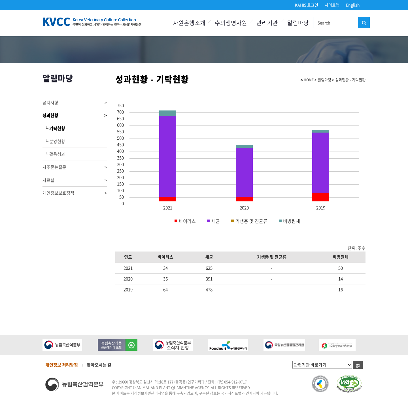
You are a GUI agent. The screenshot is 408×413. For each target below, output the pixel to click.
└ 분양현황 (53, 141)
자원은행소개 (189, 23)
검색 (363, 23)
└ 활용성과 (53, 154)
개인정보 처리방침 (61, 365)
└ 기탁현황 (53, 128)
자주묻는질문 (74, 167)
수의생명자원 (231, 23)
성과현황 (74, 115)
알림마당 (298, 23)
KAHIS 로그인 (306, 5)
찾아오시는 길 (99, 365)
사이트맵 (332, 5)
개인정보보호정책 (74, 193)
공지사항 (74, 102)
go (358, 365)
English (353, 5)
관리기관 (267, 23)
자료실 (74, 180)
